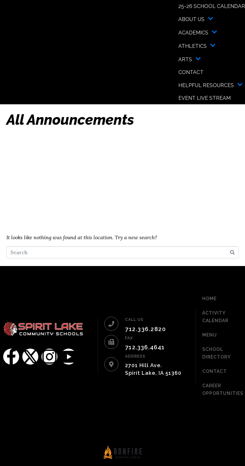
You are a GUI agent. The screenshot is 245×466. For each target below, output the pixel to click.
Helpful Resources (210, 85)
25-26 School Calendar (211, 6)
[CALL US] (111, 324)
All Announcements (70, 120)
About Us (195, 19)
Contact (191, 72)
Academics (197, 32)
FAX (129, 338)
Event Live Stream (204, 98)
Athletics (197, 45)
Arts (189, 59)
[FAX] (111, 342)
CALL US (134, 319)
